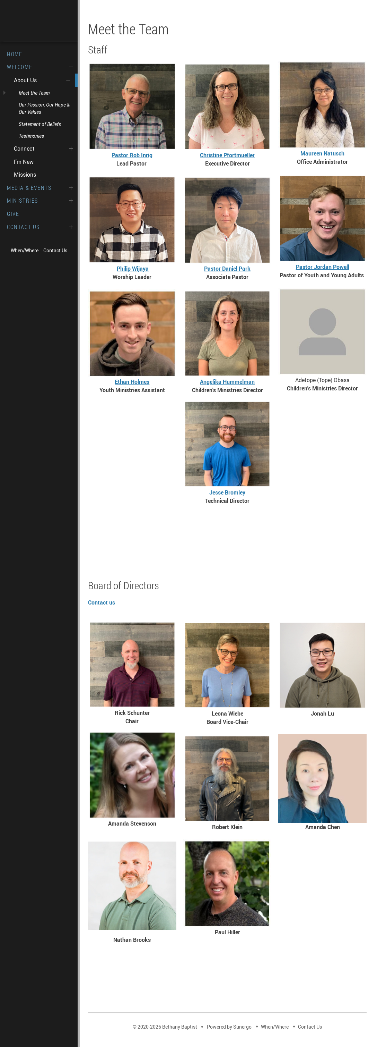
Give (13, 214)
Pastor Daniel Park (227, 268)
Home (14, 54)
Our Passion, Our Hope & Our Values (44, 108)
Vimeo (32, 262)
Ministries (22, 200)
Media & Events (29, 188)
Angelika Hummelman (227, 382)
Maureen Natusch (322, 153)
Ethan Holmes (132, 382)
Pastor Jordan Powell (322, 267)
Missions (25, 174)
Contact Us (23, 227)
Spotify (45, 262)
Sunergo (242, 1026)
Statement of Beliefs (40, 124)
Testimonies (31, 136)
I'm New (24, 162)
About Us (25, 80)
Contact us (101, 602)
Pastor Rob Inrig (132, 155)
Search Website (57, 262)
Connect (24, 148)
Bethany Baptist (38, 20)
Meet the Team (34, 93)
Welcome (19, 67)
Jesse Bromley (227, 492)
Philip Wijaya (133, 268)
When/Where (24, 250)
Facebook (20, 262)
